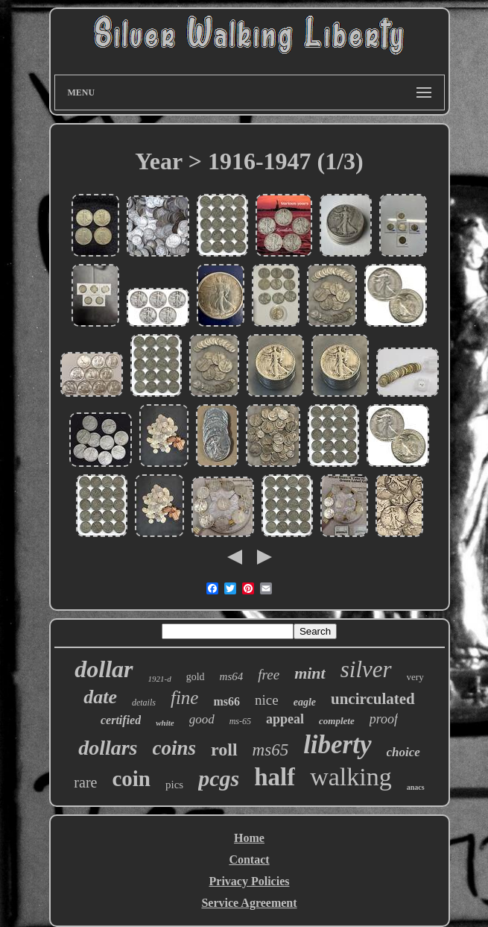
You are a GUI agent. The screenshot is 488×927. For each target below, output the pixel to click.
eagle (305, 702)
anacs (416, 787)
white (165, 722)
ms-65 (240, 721)
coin (131, 779)
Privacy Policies (249, 881)
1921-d (159, 678)
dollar (104, 669)
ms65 (271, 750)
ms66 (226, 701)
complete (337, 720)
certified (121, 720)
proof (384, 718)
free (268, 674)
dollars (107, 747)
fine (185, 698)
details (144, 702)
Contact (249, 859)
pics (174, 785)
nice (267, 700)
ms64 (232, 676)
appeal (285, 718)
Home (249, 838)
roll (224, 749)
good (202, 719)
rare (85, 782)
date (100, 697)
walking (351, 777)
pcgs (218, 778)
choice (403, 752)
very (415, 676)
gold (195, 676)
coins (175, 748)
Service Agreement (249, 902)
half (274, 777)
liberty (337, 744)
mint (310, 673)
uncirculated (373, 699)
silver (366, 669)
